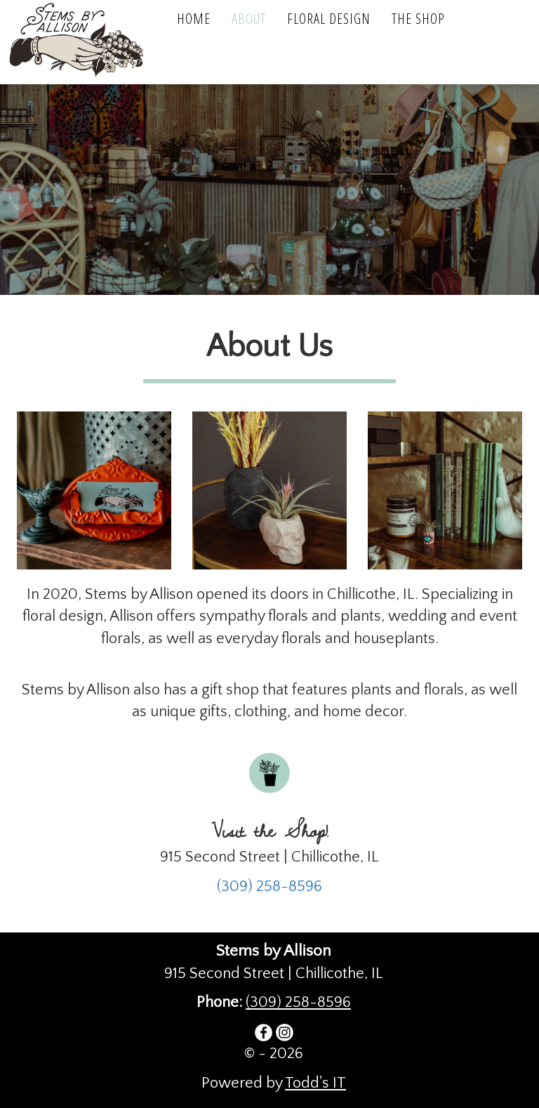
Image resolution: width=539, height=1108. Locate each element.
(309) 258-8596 (269, 886)
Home (194, 18)
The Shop (418, 18)
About (249, 18)
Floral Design (329, 18)
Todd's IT (315, 1083)
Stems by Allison (84, 42)
